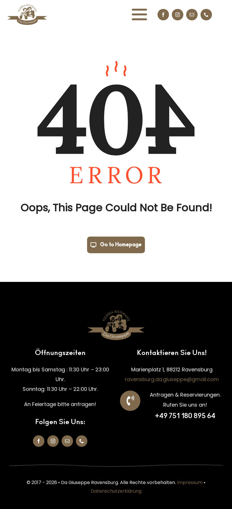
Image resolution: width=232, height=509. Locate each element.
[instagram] (177, 14)
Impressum (189, 482)
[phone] (206, 14)
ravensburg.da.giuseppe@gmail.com (172, 379)
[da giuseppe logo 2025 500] (27, 6)
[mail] (192, 14)
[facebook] (163, 14)
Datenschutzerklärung (116, 491)
